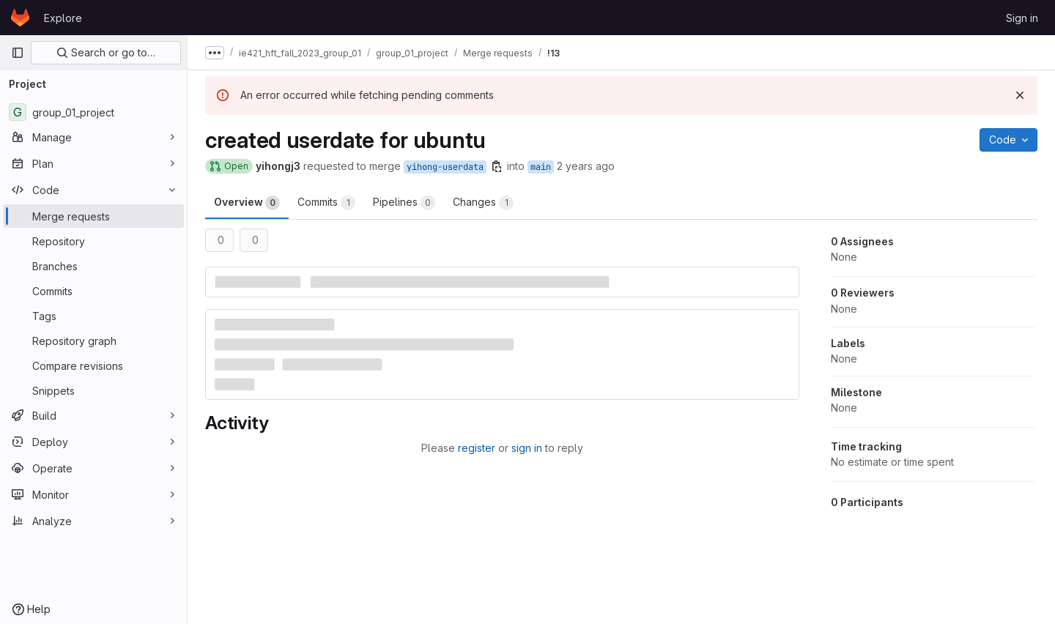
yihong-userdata (445, 167)
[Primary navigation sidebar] (17, 52)
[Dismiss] (1020, 95)
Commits (326, 203)
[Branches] (93, 266)
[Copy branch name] (497, 166)
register (476, 448)
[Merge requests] (93, 216)
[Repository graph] (93, 340)
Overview (247, 203)
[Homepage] (20, 17)
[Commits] (93, 290)
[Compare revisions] (93, 365)
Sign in (1022, 18)
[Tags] (93, 315)
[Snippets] (93, 390)
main (540, 167)
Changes (483, 203)
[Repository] (93, 241)
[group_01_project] (93, 112)
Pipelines (404, 203)
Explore (63, 18)
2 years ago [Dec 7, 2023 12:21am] (586, 166)
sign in (526, 448)
